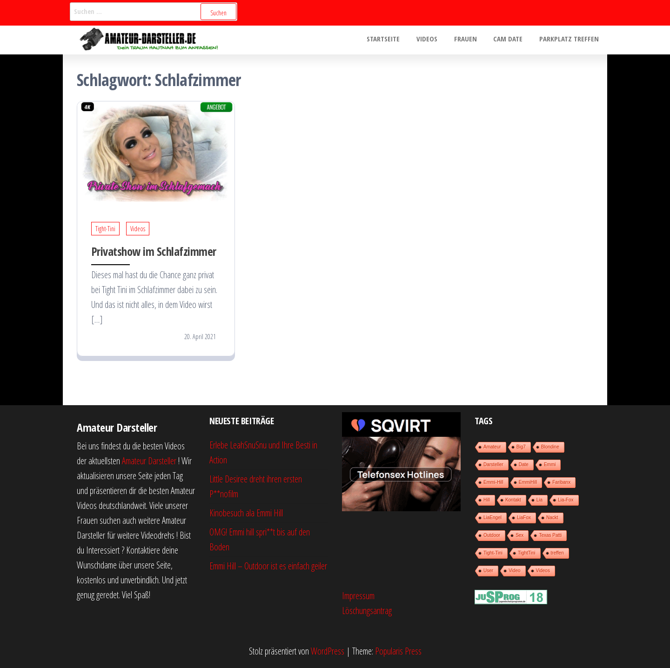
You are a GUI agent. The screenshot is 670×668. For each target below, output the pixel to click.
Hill (486, 499)
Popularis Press (398, 651)
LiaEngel (492, 517)
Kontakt (513, 499)
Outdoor (491, 535)
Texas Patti (550, 535)
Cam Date (512, 40)
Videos (436, 40)
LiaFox (524, 517)
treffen (557, 552)
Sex (519, 535)
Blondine (550, 446)
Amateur (492, 446)
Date (524, 464)
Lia (539, 499)
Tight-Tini (105, 228)
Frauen (472, 40)
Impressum (358, 595)
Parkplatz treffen (570, 40)
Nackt (552, 517)
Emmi (550, 464)
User (488, 570)
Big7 (521, 446)
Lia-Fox (565, 499)
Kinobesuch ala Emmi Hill (246, 513)
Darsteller (493, 464)
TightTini (527, 552)
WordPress (327, 651)
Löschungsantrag (367, 610)
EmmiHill (528, 482)
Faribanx (561, 482)
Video (514, 570)
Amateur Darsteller (149, 460)
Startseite (395, 40)
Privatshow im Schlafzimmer (153, 251)
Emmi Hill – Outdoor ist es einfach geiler (268, 566)
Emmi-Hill (493, 482)
